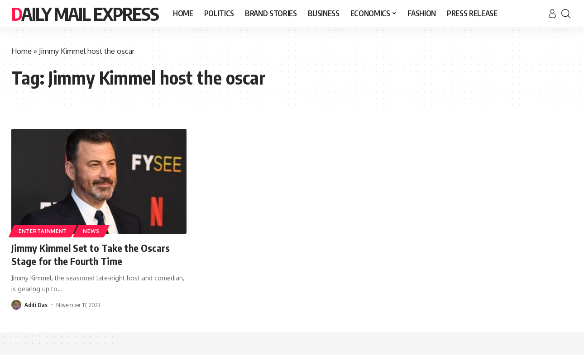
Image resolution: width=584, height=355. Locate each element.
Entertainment (43, 230)
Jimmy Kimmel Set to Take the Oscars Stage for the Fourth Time (90, 254)
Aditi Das (36, 304)
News (91, 230)
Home (21, 51)
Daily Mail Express (84, 13)
